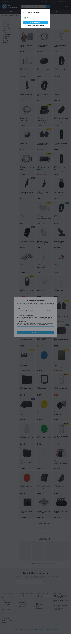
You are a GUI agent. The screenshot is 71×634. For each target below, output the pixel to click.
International (28, 18)
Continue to (35, 25)
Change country (35, 22)
